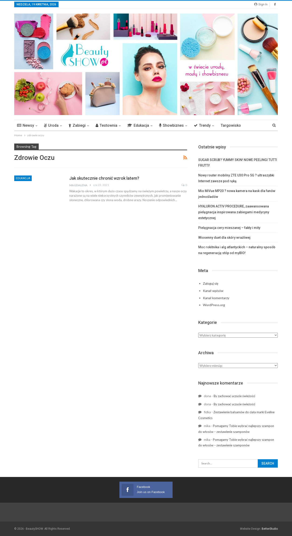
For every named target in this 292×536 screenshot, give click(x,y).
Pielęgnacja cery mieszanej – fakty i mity (229, 228)
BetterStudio (270, 528)
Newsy (25, 125)
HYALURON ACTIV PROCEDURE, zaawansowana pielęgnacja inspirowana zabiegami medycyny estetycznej (233, 212)
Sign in (261, 4)
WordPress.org (214, 305)
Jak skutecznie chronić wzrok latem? (104, 178)
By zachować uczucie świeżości (234, 396)
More (252, 125)
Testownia (106, 125)
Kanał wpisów (213, 291)
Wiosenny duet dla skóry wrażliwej (224, 237)
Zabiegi (77, 125)
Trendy (202, 125)
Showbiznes (171, 125)
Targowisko (231, 125)
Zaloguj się (210, 283)
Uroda (51, 125)
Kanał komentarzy (216, 298)
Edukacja (138, 125)
